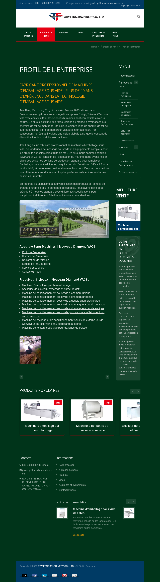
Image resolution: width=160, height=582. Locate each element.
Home (94, 47)
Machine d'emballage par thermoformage (46, 285)
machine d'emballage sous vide (127, 351)
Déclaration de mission (35, 260)
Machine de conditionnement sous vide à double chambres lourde (61, 300)
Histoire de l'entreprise (35, 256)
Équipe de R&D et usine (36, 263)
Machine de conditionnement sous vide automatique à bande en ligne (63, 308)
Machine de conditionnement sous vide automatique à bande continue (63, 304)
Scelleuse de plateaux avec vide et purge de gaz (50, 289)
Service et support (33, 267)
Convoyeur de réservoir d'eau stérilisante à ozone (51, 323)
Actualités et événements (98, 34)
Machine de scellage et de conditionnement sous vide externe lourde (62, 320)
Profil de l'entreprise (131, 47)
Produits (63, 33)
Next (118, 195)
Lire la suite (78, 535)
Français (134, 5)
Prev (123, 195)
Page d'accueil (28, 34)
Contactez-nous (115, 34)
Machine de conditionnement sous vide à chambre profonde (57, 296)
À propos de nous (46, 34)
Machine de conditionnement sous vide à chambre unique (56, 293)
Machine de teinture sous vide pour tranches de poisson (55, 327)
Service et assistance (125, 132)
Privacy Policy (127, 141)
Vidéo (80, 33)
